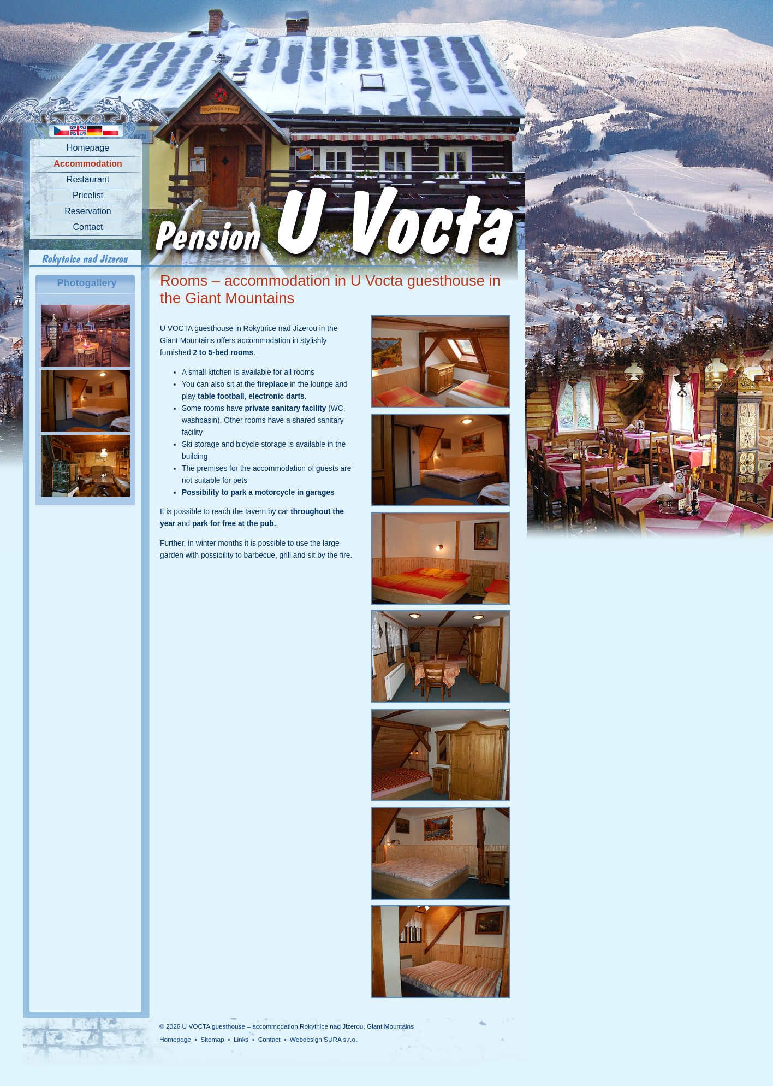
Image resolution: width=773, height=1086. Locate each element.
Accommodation (87, 163)
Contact (88, 227)
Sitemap (212, 1039)
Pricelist (88, 195)
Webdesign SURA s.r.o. (323, 1039)
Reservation (87, 211)
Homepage (88, 147)
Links (241, 1039)
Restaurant (88, 179)
